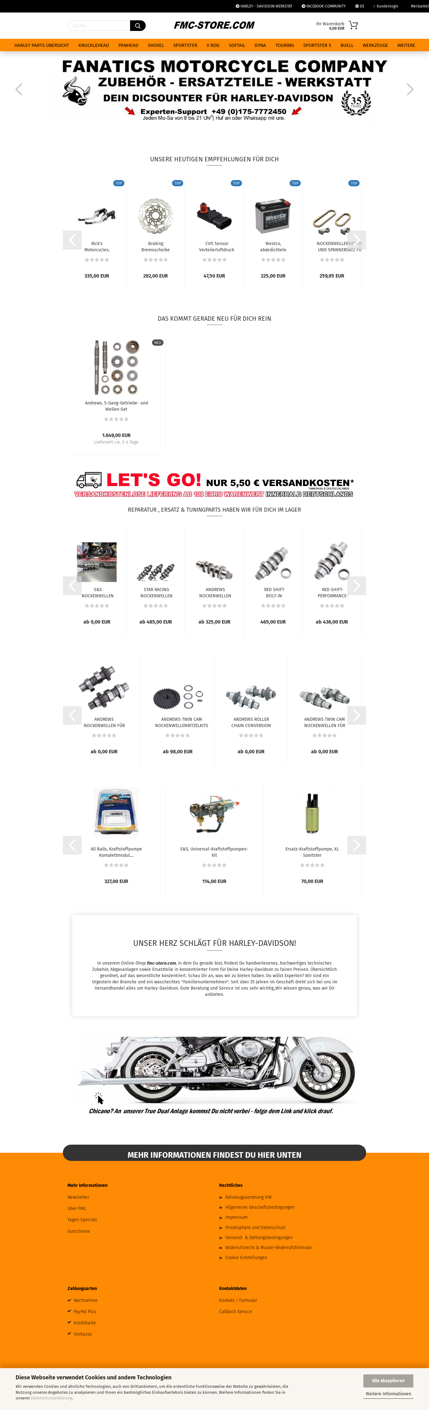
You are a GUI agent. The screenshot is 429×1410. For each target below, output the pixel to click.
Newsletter (78, 1197)
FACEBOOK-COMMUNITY (324, 6)
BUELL (347, 45)
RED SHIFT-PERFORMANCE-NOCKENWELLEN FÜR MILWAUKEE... (333, 592)
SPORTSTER (185, 45)
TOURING (284, 45)
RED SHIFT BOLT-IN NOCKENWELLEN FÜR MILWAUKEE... (274, 592)
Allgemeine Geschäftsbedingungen (260, 1207)
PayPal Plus (85, 1311)
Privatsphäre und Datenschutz (255, 1227)
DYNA (260, 45)
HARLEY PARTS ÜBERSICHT (41, 45)
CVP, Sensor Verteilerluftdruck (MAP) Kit (216, 246)
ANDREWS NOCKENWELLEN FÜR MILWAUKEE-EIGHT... (215, 592)
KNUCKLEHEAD (93, 45)
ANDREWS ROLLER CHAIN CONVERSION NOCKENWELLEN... (251, 722)
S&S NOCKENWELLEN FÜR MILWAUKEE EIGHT (98, 592)
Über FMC (77, 1208)
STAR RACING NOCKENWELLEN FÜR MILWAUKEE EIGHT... (156, 592)
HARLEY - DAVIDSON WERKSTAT (264, 6)
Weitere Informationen (388, 1394)
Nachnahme (86, 1300)
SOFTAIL (237, 45)
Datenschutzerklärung (51, 1398)
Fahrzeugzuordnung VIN (248, 1197)
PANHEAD (129, 45)
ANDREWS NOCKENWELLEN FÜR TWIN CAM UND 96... (104, 722)
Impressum (236, 1217)
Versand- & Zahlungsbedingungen (259, 1237)
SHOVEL (156, 45)
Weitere (406, 45)
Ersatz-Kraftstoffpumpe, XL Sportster (312, 851)
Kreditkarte (85, 1323)
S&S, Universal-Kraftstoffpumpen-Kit (214, 851)
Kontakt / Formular (238, 1300)
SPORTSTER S (317, 45)
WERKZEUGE (375, 45)
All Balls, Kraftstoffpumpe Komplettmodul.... (116, 851)
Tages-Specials (82, 1219)
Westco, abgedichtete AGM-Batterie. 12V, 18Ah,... (273, 246)
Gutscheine (79, 1231)
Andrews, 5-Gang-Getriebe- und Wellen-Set (116, 405)
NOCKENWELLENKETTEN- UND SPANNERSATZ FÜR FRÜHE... (341, 246)
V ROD (213, 45)
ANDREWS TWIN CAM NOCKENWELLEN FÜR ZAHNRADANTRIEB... (324, 722)
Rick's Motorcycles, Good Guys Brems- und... (97, 246)
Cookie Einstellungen (246, 1257)
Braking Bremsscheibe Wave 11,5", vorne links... (155, 246)
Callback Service (235, 1311)
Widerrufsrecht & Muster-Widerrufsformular (268, 1247)
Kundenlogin (386, 6)
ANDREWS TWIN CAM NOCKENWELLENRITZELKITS (181, 722)
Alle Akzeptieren (388, 1380)
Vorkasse (83, 1334)
